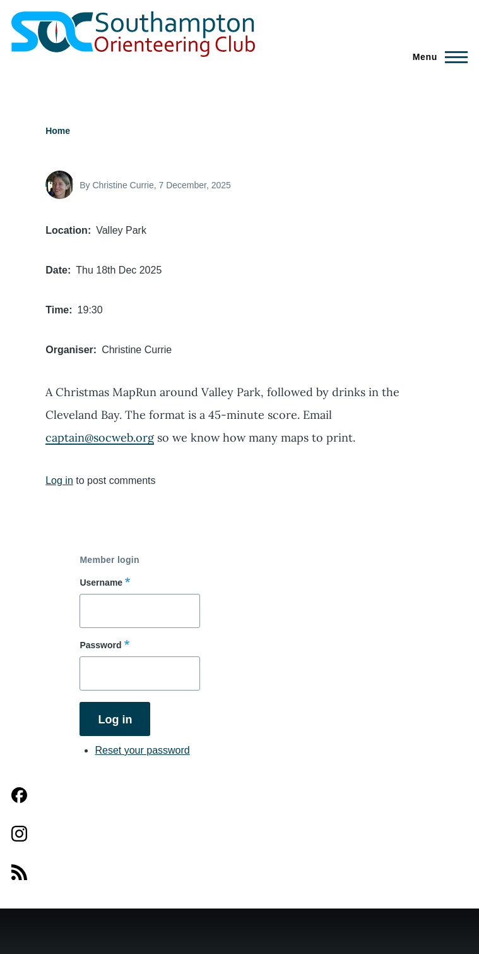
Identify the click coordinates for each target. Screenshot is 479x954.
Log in (59, 480)
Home (57, 131)
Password (100, 645)
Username (101, 582)
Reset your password (142, 750)
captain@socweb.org (99, 437)
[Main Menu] (436, 56)
